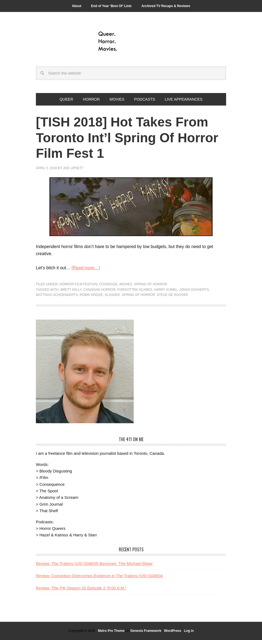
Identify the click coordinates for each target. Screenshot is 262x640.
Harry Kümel (165, 290)
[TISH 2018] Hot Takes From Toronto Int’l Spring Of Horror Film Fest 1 (127, 137)
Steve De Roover (172, 295)
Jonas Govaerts (194, 290)
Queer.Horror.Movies (131, 41)
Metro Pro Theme (111, 631)
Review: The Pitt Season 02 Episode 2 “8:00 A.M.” (81, 588)
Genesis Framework (145, 631)
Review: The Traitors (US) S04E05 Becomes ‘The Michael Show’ (94, 563)
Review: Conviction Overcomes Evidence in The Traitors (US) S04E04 (99, 575)
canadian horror (99, 290)
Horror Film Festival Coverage (89, 284)
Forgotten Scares (134, 290)
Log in (189, 631)
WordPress (172, 631)
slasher (112, 295)
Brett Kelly (70, 290)
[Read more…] (85, 267)
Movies (125, 284)
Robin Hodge (91, 295)
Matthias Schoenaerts (57, 295)
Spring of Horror (150, 284)
